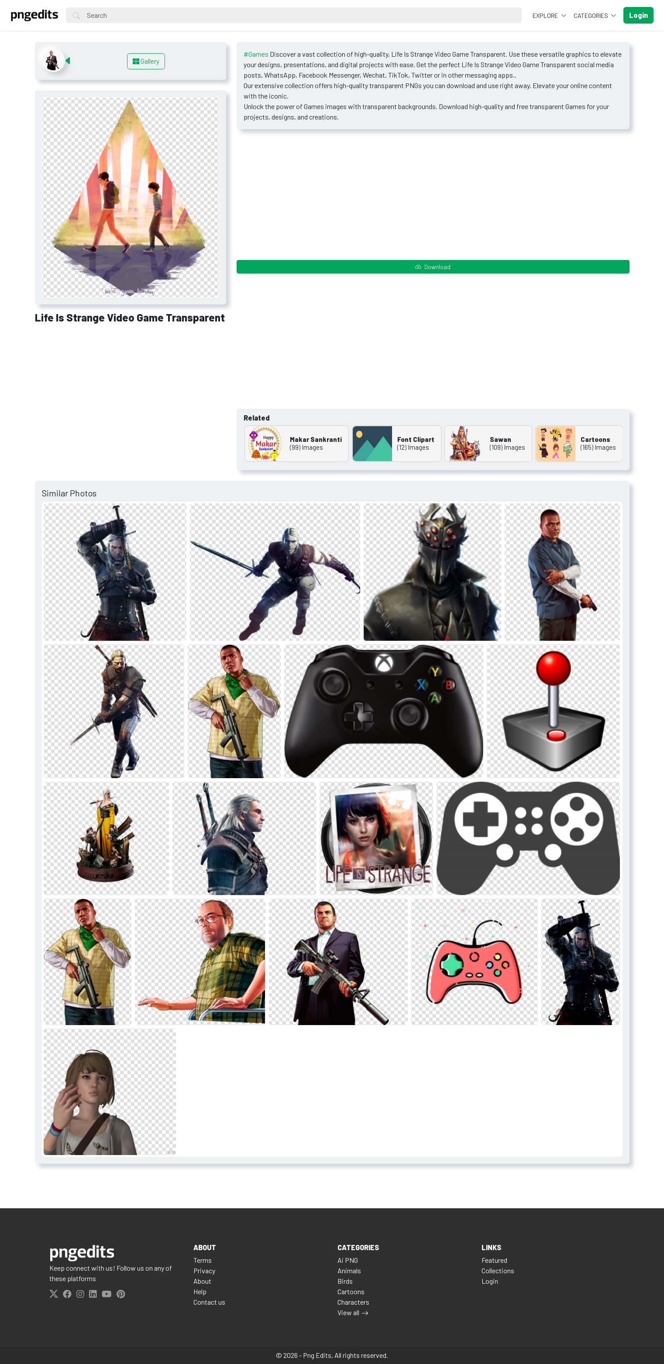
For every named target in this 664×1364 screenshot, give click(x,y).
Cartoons (351, 1291)
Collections (498, 1270)
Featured (494, 1260)
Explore (546, 15)
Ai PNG (347, 1260)
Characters (353, 1302)
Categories (591, 15)
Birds (345, 1281)
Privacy (204, 1270)
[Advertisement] (130, 396)
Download (433, 266)
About (202, 1281)
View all (348, 1312)
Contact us (209, 1302)
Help (199, 1291)
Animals (349, 1270)
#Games (256, 54)
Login (490, 1281)
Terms (202, 1260)
